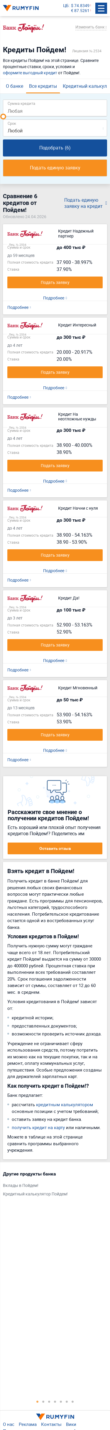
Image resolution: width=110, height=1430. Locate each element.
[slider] (3, 116)
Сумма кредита (21, 103)
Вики (71, 1424)
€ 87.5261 (80, 10)
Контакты (51, 1424)
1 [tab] (37, 1401)
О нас (8, 1424)
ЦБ (66, 5)
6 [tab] (67, 1401)
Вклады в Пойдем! (20, 1185)
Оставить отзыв (55, 848)
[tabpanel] (52, 1185)
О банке (14, 86)
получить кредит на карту (38, 1127)
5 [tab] (61, 1401)
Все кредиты (43, 86)
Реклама (28, 1424)
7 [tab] (73, 1401)
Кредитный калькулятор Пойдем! (35, 1194)
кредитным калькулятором (64, 1104)
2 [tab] (43, 1401)
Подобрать (55, 147)
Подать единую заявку (55, 167)
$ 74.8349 (80, 5)
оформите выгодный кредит (30, 72)
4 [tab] (55, 1401)
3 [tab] (49, 1401)
